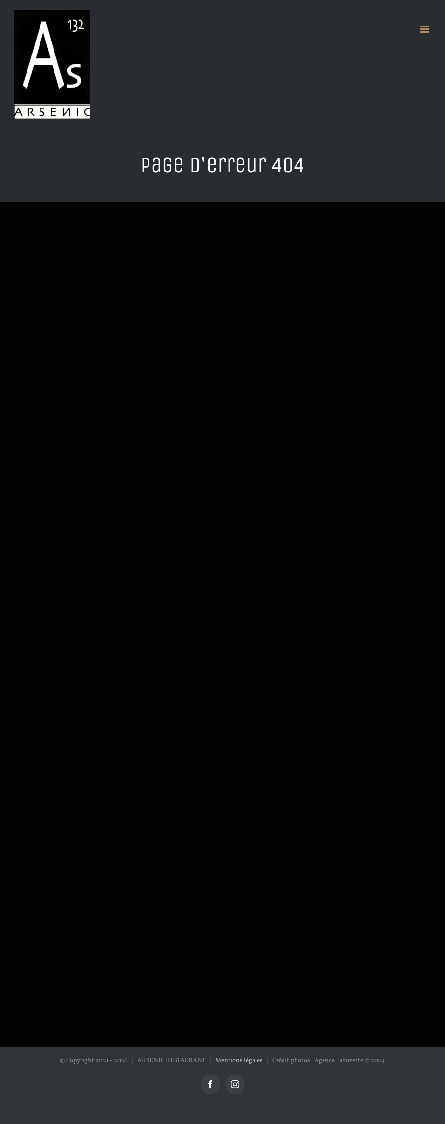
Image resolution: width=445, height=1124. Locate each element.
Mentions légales (239, 1060)
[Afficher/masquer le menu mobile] (425, 29)
